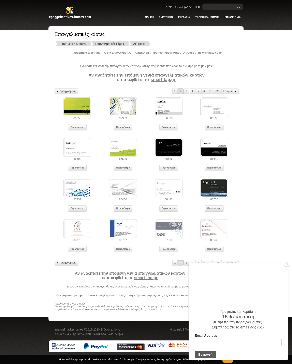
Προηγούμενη (66, 91)
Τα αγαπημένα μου (210, 52)
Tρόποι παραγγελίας (165, 52)
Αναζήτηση (142, 52)
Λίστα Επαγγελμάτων (118, 52)
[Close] (287, 263)
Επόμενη (230, 91)
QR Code (188, 52)
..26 (217, 91)
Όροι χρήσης (112, 329)
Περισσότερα (77, 127)
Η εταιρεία (176, 329)
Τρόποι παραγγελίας (149, 295)
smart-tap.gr (163, 79)
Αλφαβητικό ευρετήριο (86, 52)
